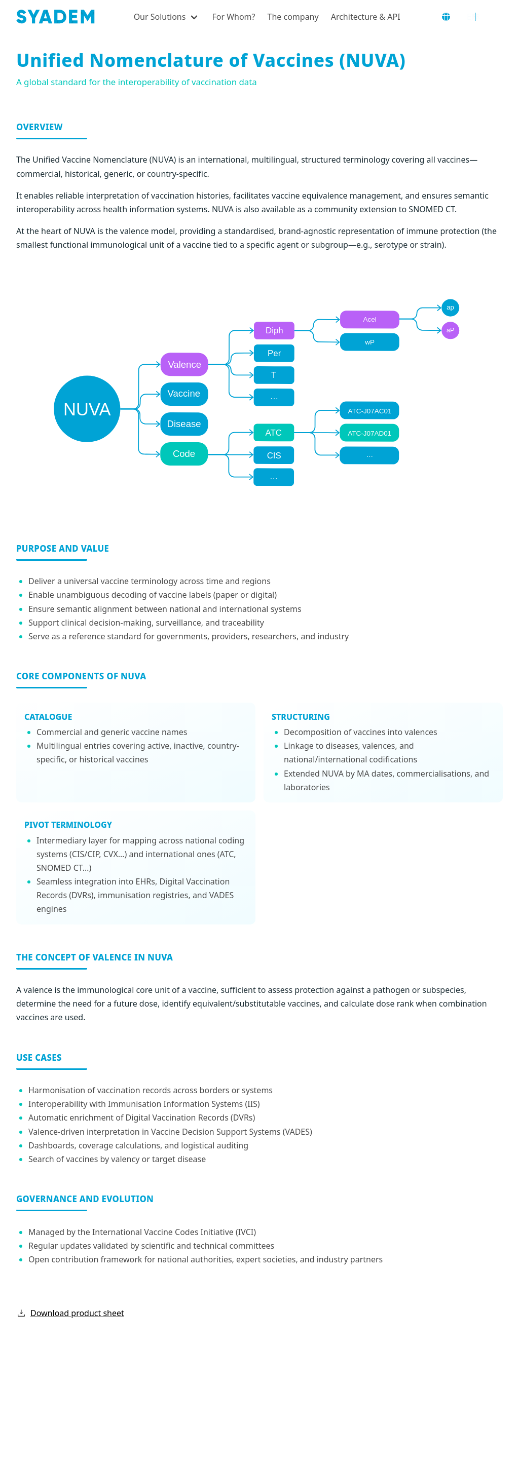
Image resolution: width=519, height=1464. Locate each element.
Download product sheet (66, 1313)
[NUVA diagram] (259, 391)
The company (293, 16)
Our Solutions (160, 16)
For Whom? (233, 16)
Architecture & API (365, 16)
